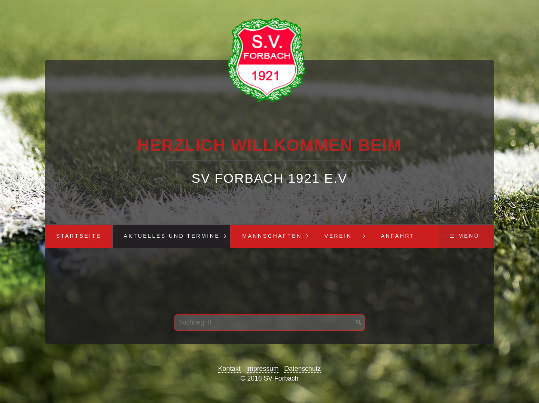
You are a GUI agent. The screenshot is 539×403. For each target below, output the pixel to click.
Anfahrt (398, 236)
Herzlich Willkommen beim (269, 145)
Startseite (78, 236)
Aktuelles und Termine (172, 236)
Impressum (262, 368)
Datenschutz (302, 368)
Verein (338, 236)
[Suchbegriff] (269, 322)
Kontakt (229, 368)
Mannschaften (272, 236)
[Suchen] (359, 322)
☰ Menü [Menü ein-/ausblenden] (464, 236)
